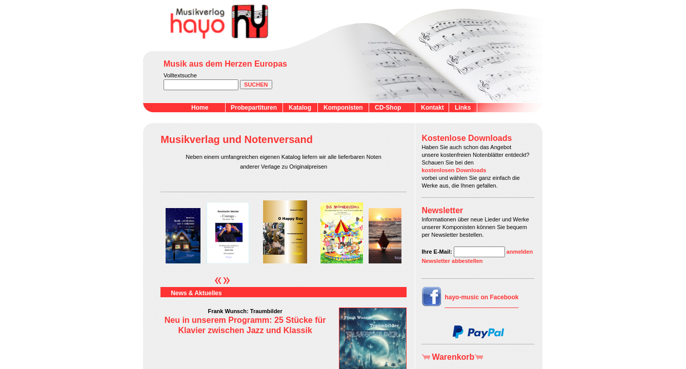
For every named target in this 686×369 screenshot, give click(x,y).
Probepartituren (254, 107)
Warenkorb (453, 357)
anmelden (520, 252)
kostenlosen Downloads (453, 170)
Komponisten (343, 107)
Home (199, 107)
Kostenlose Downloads (466, 138)
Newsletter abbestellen (451, 261)
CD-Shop (388, 107)
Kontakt (432, 107)
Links (463, 107)
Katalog (300, 107)
